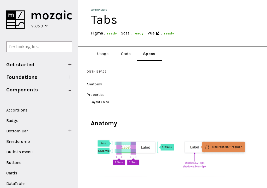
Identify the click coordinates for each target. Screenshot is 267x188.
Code (126, 53)
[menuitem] (39, 64)
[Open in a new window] (158, 33)
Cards (11, 173)
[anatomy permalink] (88, 123)
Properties (96, 94)
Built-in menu (19, 151)
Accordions (16, 110)
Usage (102, 53)
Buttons (13, 162)
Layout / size (100, 102)
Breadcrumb (18, 141)
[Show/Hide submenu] (70, 64)
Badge (12, 120)
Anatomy (94, 84)
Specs (149, 53)
